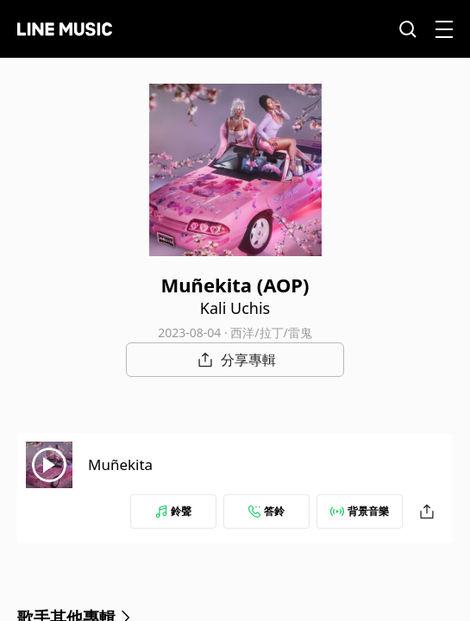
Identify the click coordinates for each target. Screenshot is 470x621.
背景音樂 (359, 511)
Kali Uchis (235, 308)
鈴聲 (173, 511)
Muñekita (120, 464)
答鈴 (266, 511)
